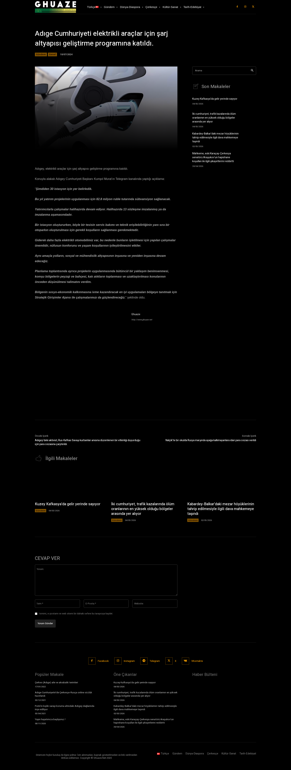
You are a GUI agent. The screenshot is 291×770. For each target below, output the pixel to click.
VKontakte (197, 661)
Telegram (155, 661)
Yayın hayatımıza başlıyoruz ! (50, 719)
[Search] (252, 71)
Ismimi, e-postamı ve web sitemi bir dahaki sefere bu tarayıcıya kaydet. (76, 613)
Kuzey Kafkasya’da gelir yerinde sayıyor (214, 99)
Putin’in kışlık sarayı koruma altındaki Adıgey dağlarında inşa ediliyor (64, 707)
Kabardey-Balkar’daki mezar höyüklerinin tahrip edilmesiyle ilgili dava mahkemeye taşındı (215, 137)
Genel (52, 54)
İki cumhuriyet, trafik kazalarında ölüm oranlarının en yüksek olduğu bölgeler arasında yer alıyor (214, 118)
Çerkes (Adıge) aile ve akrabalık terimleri (56, 682)
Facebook (103, 661)
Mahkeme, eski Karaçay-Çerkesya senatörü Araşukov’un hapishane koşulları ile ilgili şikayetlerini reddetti (213, 157)
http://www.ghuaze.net (141, 319)
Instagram (129, 661)
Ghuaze (135, 314)
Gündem (41, 54)
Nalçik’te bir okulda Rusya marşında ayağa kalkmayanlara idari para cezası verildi (211, 440)
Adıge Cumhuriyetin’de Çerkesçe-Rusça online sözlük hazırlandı (63, 694)
